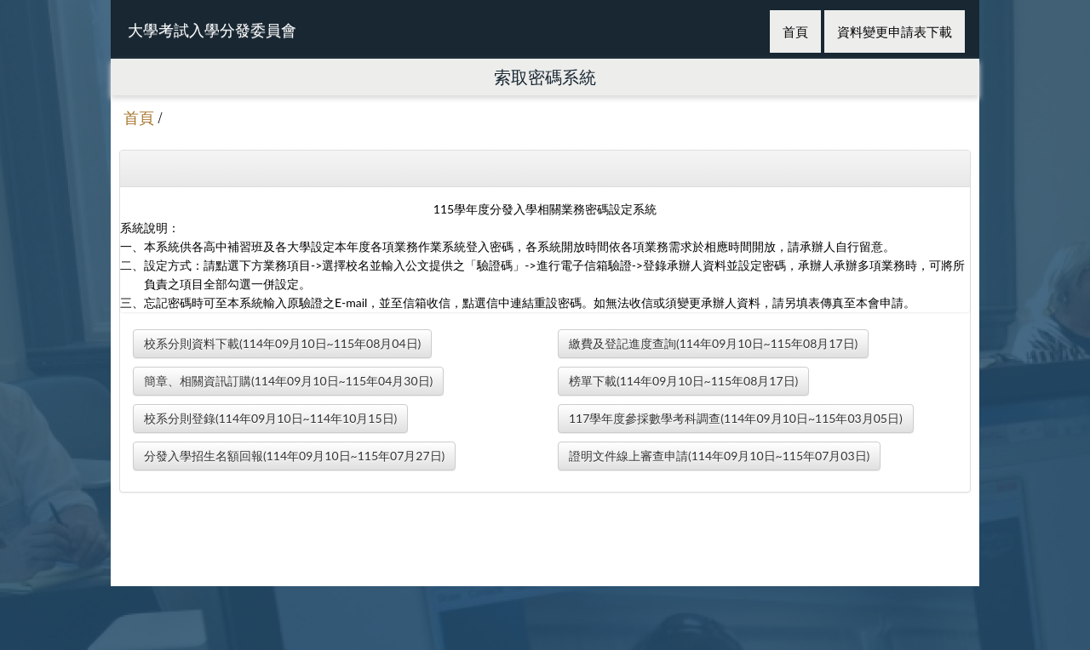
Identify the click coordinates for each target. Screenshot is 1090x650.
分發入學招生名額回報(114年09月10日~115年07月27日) (294, 455)
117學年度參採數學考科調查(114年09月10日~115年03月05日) (736, 418)
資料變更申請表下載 (894, 31)
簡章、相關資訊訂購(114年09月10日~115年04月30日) (288, 380)
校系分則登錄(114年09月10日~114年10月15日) (270, 418)
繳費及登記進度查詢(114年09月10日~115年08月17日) (713, 343)
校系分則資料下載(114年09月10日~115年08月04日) (282, 343)
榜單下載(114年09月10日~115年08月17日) (683, 380)
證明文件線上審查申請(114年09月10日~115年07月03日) (719, 455)
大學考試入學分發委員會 (212, 29)
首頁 (795, 31)
